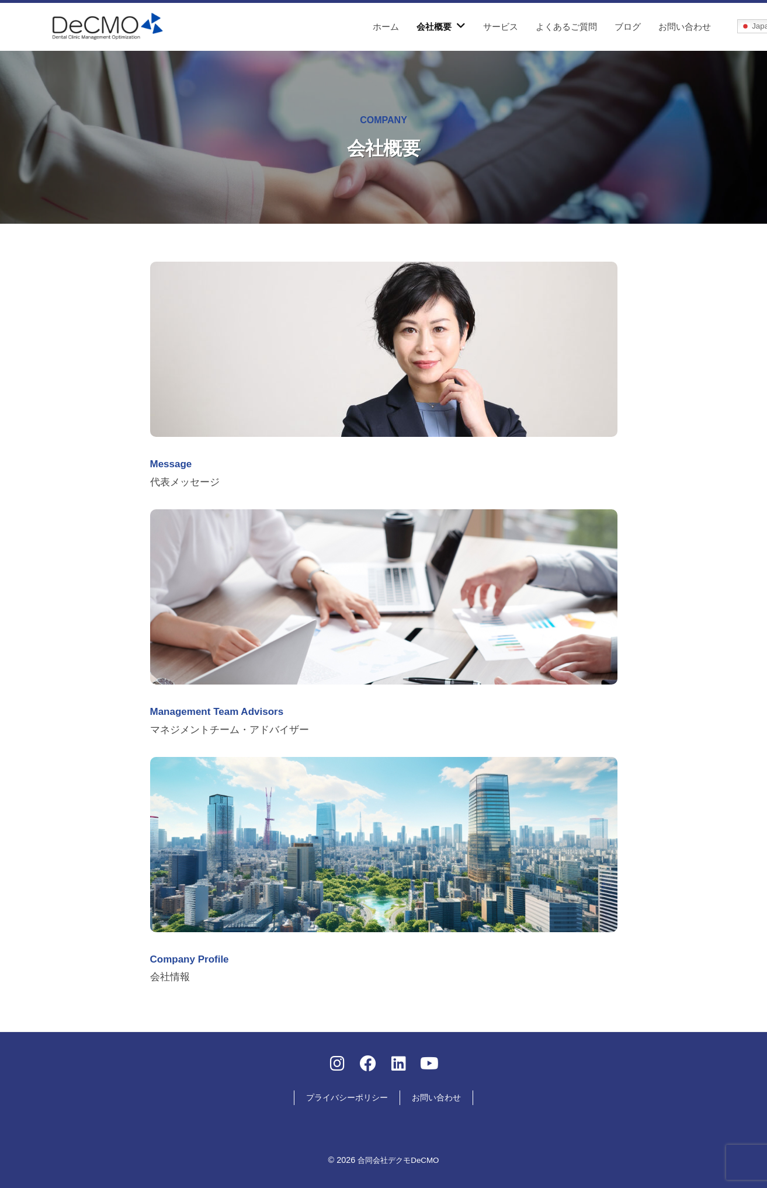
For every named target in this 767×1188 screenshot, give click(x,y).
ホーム (386, 27)
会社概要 (434, 27)
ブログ (628, 27)
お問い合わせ (684, 27)
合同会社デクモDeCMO (398, 1157)
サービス (500, 27)
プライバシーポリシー (347, 1095)
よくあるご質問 (566, 27)
